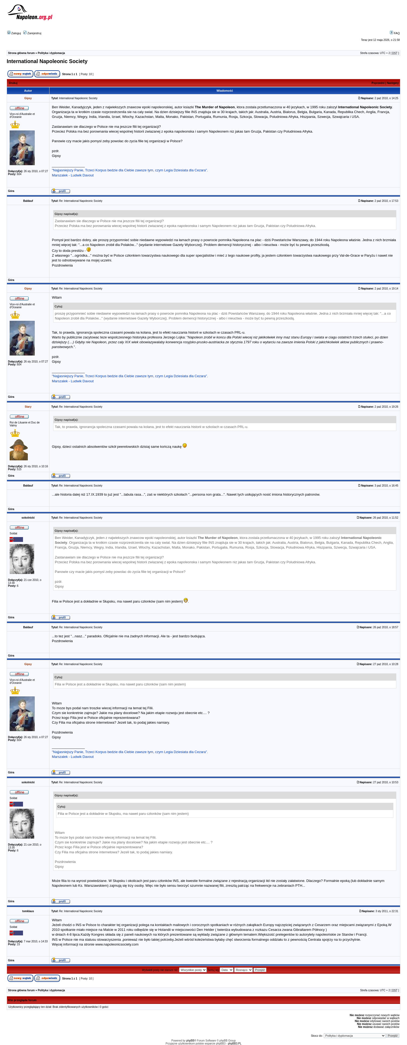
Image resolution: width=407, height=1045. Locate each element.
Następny (393, 83)
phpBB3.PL (234, 1043)
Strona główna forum (21, 53)
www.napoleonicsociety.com (117, 944)
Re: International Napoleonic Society (80, 200)
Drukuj (13, 83)
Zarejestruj (32, 33)
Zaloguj (14, 33)
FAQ (395, 33)
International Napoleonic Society (47, 61)
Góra (11, 191)
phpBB (190, 1040)
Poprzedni (378, 83)
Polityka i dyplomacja (51, 53)
